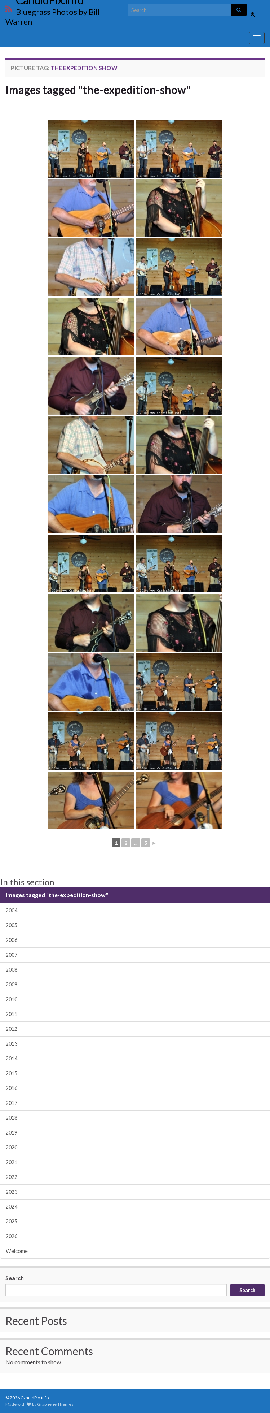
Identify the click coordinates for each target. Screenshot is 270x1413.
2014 (11, 1058)
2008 (11, 970)
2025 (11, 1221)
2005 (11, 925)
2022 (11, 1177)
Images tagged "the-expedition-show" (98, 89)
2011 (11, 1014)
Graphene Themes (55, 1404)
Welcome (17, 1251)
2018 (11, 1118)
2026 (11, 1236)
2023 (11, 1192)
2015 (11, 1073)
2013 (11, 1044)
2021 (11, 1162)
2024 (11, 1207)
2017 (11, 1103)
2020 (11, 1147)
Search (14, 1277)
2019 (11, 1132)
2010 (11, 999)
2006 (11, 940)
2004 (11, 910)
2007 (11, 955)
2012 (11, 1029)
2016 (11, 1088)
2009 (11, 984)
